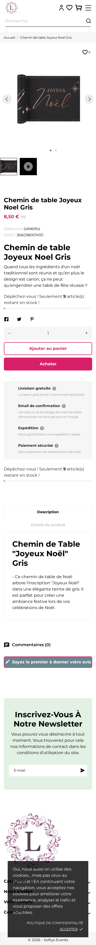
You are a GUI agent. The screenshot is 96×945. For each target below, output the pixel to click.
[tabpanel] (48, 99)
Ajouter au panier (48, 348)
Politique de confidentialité (55, 923)
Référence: (13, 228)
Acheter (48, 363)
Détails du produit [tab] (48, 524)
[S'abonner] (82, 770)
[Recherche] (48, 21)
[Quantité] (48, 333)
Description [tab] (48, 512)
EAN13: (10, 235)
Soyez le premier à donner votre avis (48, 661)
